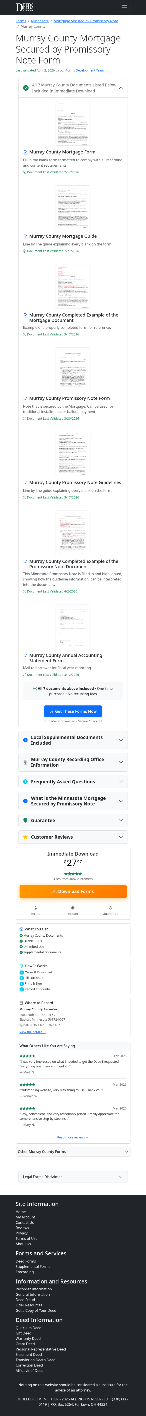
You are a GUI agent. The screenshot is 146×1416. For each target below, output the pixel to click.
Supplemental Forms (33, 1266)
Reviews (22, 1227)
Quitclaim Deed (29, 1327)
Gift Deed (24, 1333)
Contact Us (25, 1222)
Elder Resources (29, 1305)
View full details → (33, 1037)
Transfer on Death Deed (36, 1359)
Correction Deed (29, 1365)
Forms (21, 20)
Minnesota (40, 20)
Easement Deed (29, 1354)
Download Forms (73, 897)
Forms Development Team (85, 70)
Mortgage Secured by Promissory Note (86, 20)
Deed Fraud (25, 1299)
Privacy (22, 1233)
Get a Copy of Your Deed (36, 1310)
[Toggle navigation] (124, 7)
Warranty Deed (28, 1338)
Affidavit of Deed (30, 1370)
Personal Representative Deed (41, 1349)
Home (21, 1211)
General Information (33, 1294)
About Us (23, 1243)
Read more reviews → (73, 1143)
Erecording (25, 1271)
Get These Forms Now (73, 712)
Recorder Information (34, 1289)
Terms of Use (27, 1238)
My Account (25, 1217)
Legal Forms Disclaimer (42, 1182)
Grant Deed (25, 1343)
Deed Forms (26, 1261)
